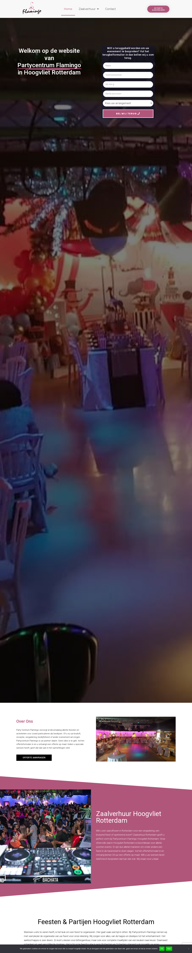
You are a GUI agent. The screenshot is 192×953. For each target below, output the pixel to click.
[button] (158, 9)
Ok (162, 949)
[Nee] (188, 948)
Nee (169, 949)
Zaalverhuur (89, 9)
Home (68, 9)
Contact (110, 9)
